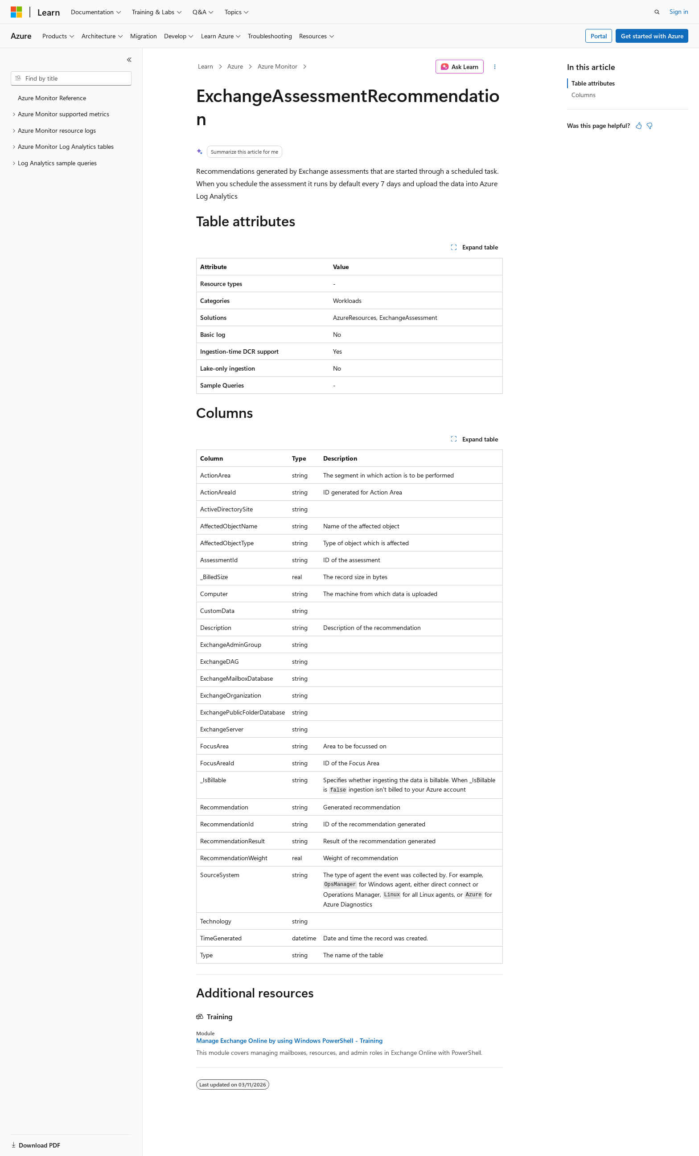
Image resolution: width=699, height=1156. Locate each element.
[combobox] (71, 78)
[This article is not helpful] (649, 125)
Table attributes (593, 83)
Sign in (679, 11)
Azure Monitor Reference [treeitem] (52, 98)
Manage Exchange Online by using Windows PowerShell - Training (289, 1041)
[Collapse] (129, 60)
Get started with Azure (652, 36)
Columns (584, 94)
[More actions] (495, 67)
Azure (235, 66)
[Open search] (657, 12)
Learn (205, 66)
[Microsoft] (16, 12)
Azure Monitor (277, 66)
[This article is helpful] (638, 125)
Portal (599, 36)
